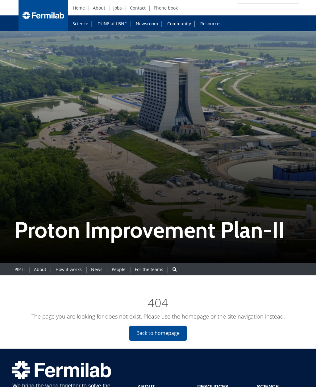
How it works (69, 269)
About (40, 269)
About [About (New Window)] (99, 8)
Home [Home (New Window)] (79, 8)
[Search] (254, 7)
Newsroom (144, 23)
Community (177, 23)
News (96, 269)
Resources (208, 23)
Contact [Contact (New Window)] (138, 8)
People (119, 269)
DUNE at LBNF (106, 23)
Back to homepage (158, 333)
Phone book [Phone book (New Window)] (166, 8)
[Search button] (175, 269)
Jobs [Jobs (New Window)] (117, 8)
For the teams (149, 269)
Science (80, 23)
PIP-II (20, 269)
